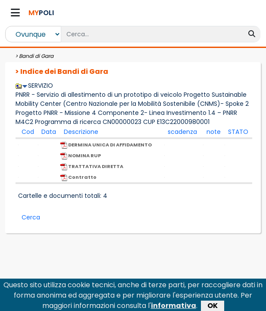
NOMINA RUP (80, 155)
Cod (28, 131)
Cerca (31, 217)
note (214, 131)
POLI (41, 13)
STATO (238, 131)
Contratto (78, 177)
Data (48, 131)
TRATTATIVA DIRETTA (91, 166)
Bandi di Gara (36, 56)
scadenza (182, 131)
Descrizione (81, 131)
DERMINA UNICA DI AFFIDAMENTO (106, 145)
